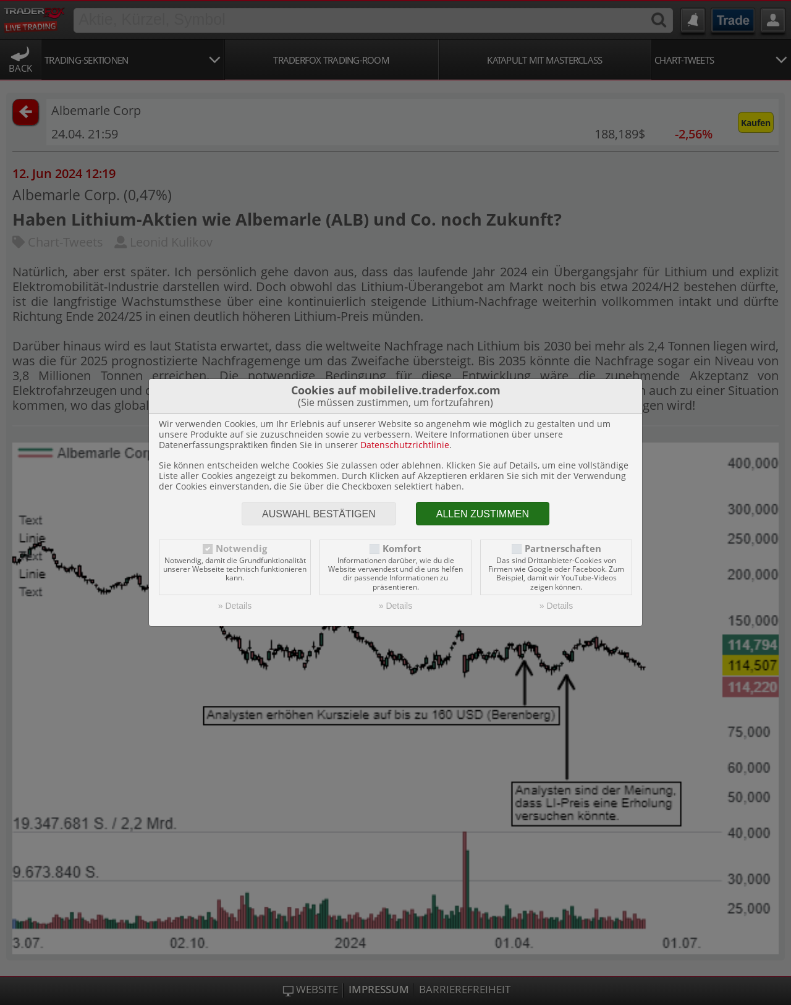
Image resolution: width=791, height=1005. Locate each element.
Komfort (402, 548)
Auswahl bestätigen (319, 514)
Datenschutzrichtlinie (404, 445)
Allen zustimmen (482, 514)
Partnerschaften (563, 548)
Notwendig (241, 548)
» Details (235, 606)
